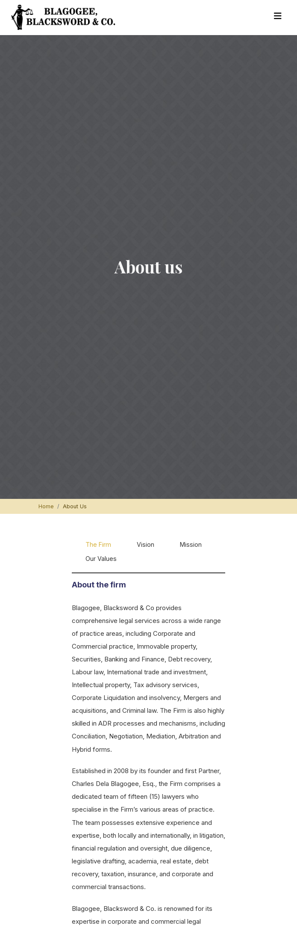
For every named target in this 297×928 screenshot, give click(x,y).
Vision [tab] (145, 544)
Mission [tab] (191, 544)
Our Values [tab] (101, 558)
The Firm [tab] (98, 544)
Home (46, 506)
